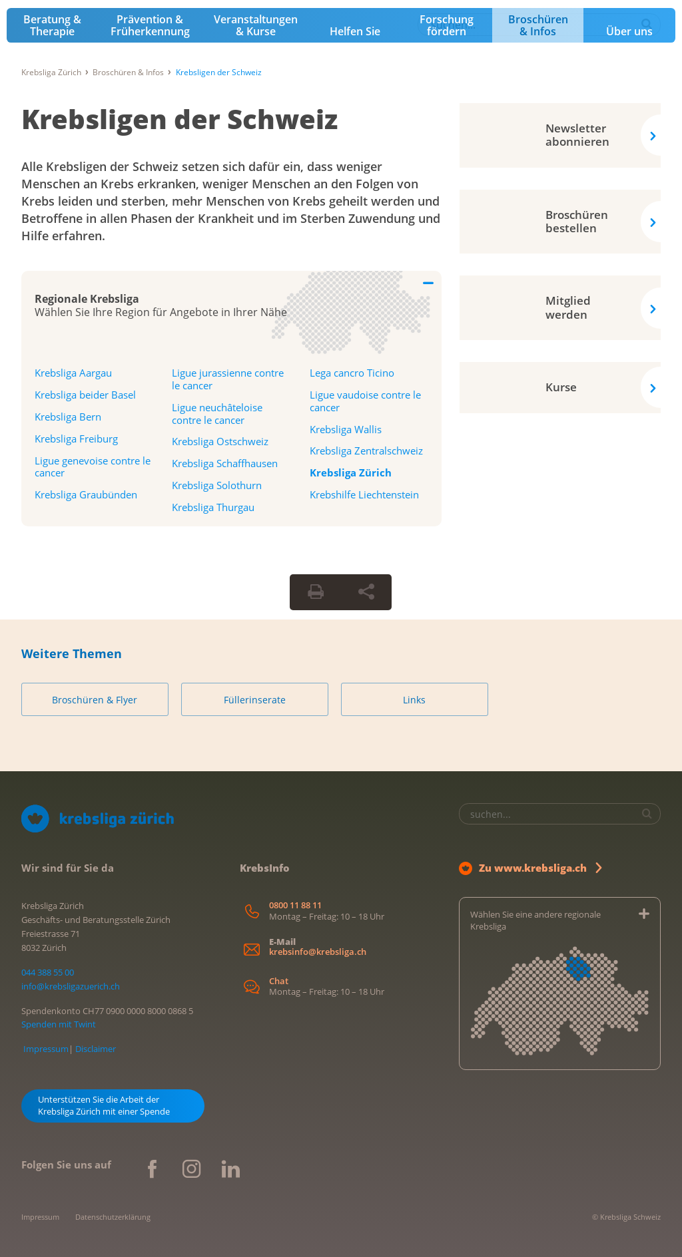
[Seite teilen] (366, 592)
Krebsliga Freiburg (76, 438)
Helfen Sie (355, 31)
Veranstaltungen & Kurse (256, 25)
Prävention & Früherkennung (150, 25)
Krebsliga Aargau (73, 372)
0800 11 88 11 (295, 905)
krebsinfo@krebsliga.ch (317, 952)
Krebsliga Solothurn (217, 485)
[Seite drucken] (315, 592)
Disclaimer (95, 1049)
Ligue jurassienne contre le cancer (228, 379)
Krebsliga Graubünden (86, 494)
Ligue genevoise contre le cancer (93, 467)
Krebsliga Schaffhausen (225, 463)
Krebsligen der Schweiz (179, 118)
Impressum (46, 1049)
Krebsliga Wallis (346, 429)
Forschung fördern (447, 25)
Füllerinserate (255, 699)
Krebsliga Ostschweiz (220, 441)
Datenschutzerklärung (113, 1217)
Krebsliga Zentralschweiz (366, 450)
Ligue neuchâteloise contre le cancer (217, 414)
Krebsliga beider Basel (85, 394)
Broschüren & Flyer (94, 699)
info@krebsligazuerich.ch (70, 986)
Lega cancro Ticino (352, 372)
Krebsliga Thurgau (213, 507)
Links (414, 699)
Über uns (629, 31)
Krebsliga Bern (68, 416)
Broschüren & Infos (538, 25)
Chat (278, 981)
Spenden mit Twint (58, 1024)
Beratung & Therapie (52, 25)
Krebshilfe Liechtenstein (364, 494)
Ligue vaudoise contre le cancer (365, 401)
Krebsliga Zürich (51, 72)
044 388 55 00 (47, 972)
